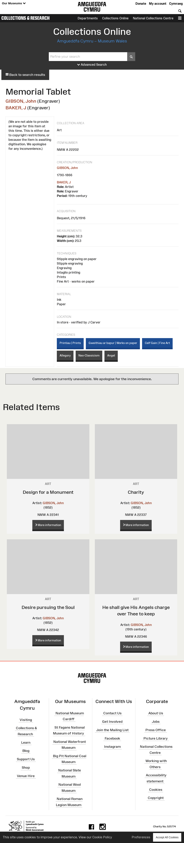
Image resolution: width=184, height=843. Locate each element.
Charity (136, 492)
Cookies (155, 789)
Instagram (112, 747)
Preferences (141, 837)
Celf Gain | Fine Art (157, 343)
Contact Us (112, 713)
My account (157, 3)
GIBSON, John (20, 101)
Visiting (26, 720)
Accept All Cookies (167, 837)
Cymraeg (176, 3)
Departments (88, 18)
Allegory (65, 355)
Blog (25, 751)
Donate (140, 3)
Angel (111, 355)
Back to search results (25, 75)
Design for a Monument (48, 492)
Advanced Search (92, 65)
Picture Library (155, 738)
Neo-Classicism (89, 355)
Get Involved (112, 722)
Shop (26, 767)
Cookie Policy (102, 837)
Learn (25, 742)
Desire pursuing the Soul (48, 607)
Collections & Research (25, 18)
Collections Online (115, 18)
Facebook (112, 738)
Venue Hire (26, 776)
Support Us (26, 759)
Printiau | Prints (70, 343)
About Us (155, 713)
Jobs (156, 722)
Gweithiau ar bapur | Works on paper (113, 343)
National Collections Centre (153, 18)
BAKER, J (15, 107)
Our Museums (14, 3)
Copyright (156, 798)
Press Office (155, 730)
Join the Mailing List (112, 730)
